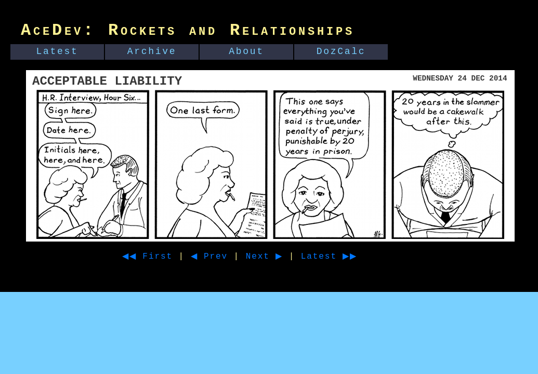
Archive (152, 51)
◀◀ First (151, 256)
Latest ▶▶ (348, 256)
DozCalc (341, 51)
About (246, 51)
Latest (57, 51)
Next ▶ (277, 256)
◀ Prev (218, 256)
